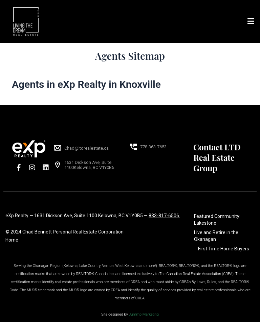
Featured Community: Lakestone (217, 220)
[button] (251, 21)
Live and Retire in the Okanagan (216, 236)
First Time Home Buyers (223, 248)
